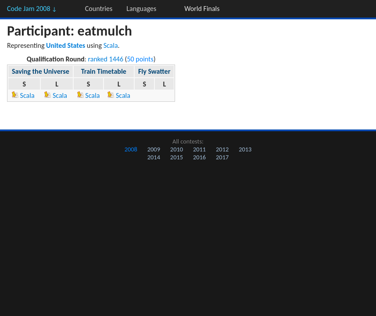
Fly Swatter (154, 71)
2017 (222, 157)
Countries (98, 8)
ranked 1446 (106, 59)
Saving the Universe (40, 71)
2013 (245, 149)
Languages (141, 8)
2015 (176, 157)
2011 (199, 149)
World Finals (201, 8)
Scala (111, 45)
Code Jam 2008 (32, 8)
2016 (199, 157)
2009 (153, 149)
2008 (131, 149)
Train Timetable (103, 71)
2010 (176, 149)
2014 (153, 157)
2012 (222, 149)
